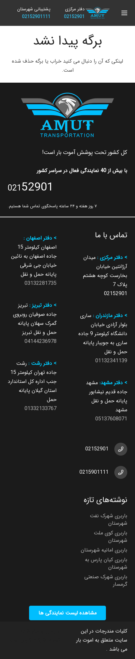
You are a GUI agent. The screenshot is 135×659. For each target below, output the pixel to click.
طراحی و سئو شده (40, 631)
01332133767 (41, 409)
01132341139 (111, 361)
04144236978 (41, 341)
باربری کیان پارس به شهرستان (106, 563)
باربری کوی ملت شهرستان (110, 536)
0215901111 (94, 472)
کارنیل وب (20, 640)
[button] (124, 13)
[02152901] (118, 449)
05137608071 (111, 419)
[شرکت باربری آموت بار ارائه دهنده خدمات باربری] (97, 12)
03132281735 (41, 283)
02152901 (97, 449)
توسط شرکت (46, 640)
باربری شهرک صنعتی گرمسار (105, 580)
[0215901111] (118, 472)
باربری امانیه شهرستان (104, 550)
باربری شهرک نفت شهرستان (108, 519)
